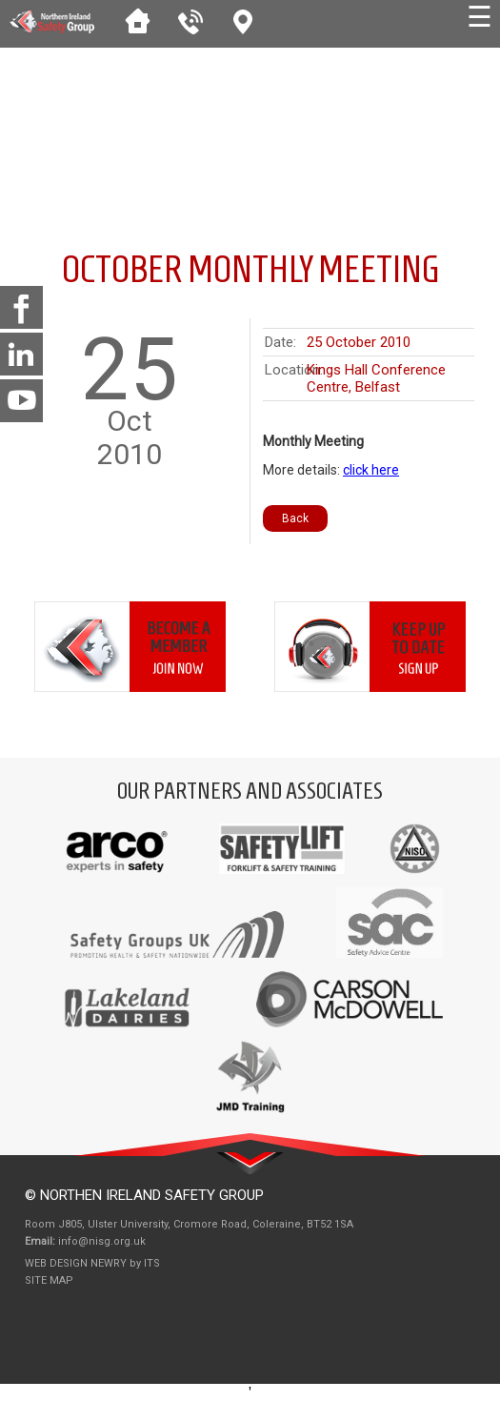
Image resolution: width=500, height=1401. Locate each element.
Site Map (49, 1280)
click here (371, 469)
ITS (152, 1263)
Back (295, 518)
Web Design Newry (77, 1263)
